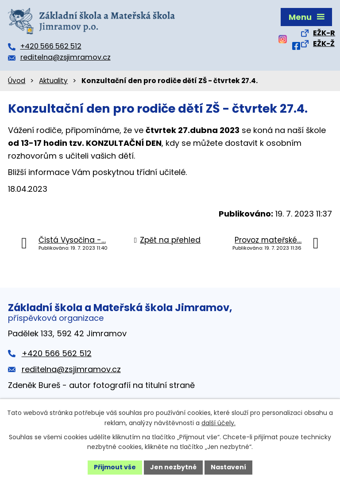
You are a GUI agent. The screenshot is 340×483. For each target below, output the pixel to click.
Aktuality (53, 80)
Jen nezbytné (173, 467)
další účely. (218, 422)
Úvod (16, 80)
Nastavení (228, 467)
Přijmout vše (115, 467)
